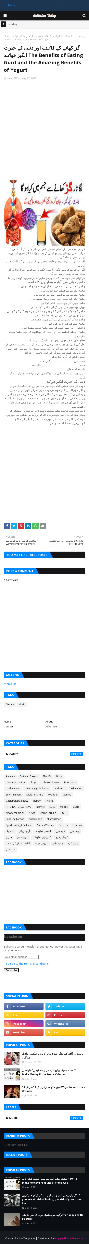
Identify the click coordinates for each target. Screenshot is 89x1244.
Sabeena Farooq (15, 819)
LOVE (52, 806)
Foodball (53, 794)
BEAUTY (47, 776)
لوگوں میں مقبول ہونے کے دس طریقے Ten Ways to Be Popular (52, 1217)
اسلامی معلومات (43, 831)
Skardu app (35, 819)
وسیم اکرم (73, 843)
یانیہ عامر (10, 849)
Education (76, 788)
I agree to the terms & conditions (27, 963)
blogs (33, 782)
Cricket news (13, 788)
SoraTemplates (26, 1238)
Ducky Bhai (60, 788)
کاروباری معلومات (42, 837)
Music (22, 704)
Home (7, 36)
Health (49, 800)
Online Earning (48, 813)
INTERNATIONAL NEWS (18, 806)
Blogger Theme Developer (69, 1238)
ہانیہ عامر (58, 843)
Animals (10, 776)
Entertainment (13, 794)
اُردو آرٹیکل (24, 831)
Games (10, 704)
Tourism (77, 825)
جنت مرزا (74, 831)
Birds (59, 776)
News (32, 813)
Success (63, 825)
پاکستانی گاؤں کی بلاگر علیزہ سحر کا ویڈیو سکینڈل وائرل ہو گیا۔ (52, 1055)
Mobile (64, 806)
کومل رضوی (62, 837)
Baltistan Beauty (29, 776)
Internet (40, 806)
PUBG (64, 813)
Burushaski (70, 782)
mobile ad (10, 5)
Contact (8, 726)
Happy (37, 800)
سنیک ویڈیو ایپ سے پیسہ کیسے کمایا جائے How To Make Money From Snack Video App (50, 1072)
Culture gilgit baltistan (37, 788)
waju (9, 78)
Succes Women (45, 825)
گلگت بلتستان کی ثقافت (18, 843)
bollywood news (50, 782)
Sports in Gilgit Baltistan (19, 825)
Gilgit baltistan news (17, 800)
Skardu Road (54, 819)
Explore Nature (34, 794)
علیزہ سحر (22, 837)
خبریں (9, 837)
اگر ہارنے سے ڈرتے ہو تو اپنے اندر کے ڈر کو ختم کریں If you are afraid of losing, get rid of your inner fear (52, 1199)
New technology (15, 813)
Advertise (51, 726)
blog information (15, 782)
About (49, 721)
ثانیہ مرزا (60, 831)
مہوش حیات (41, 843)
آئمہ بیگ (10, 831)
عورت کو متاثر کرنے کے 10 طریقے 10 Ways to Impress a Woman (53, 1089)
